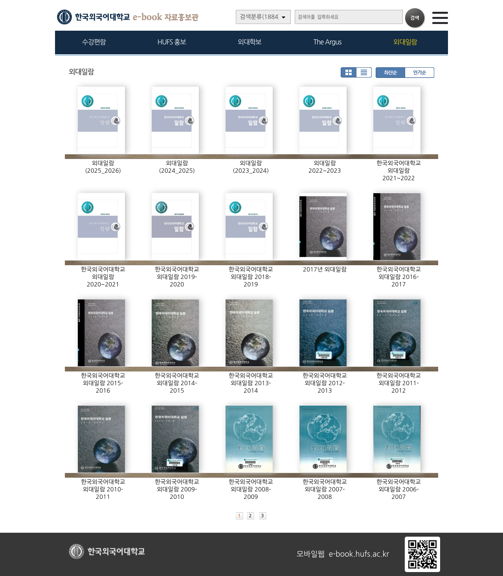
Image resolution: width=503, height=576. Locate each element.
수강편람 (94, 42)
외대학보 (249, 42)
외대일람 (405, 42)
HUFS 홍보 (172, 42)
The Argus (327, 42)
